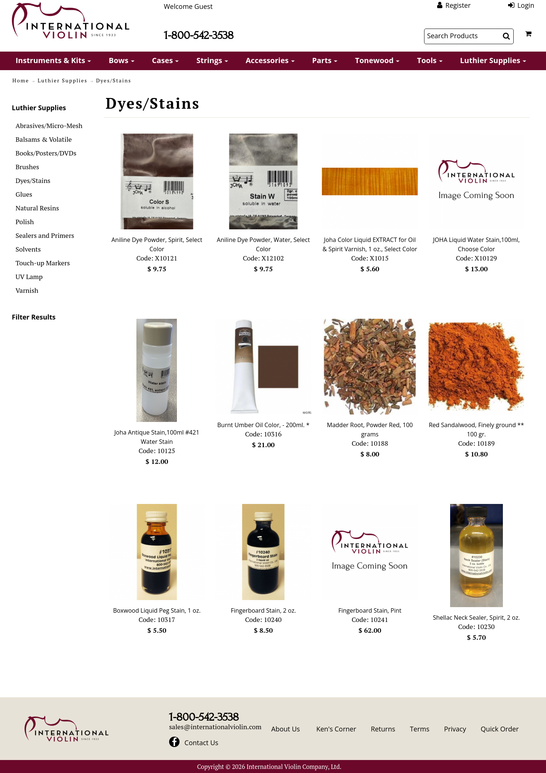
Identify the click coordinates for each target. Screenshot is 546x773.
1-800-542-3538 (199, 35)
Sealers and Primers (45, 235)
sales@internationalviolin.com (215, 726)
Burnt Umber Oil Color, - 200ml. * (263, 425)
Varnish (27, 290)
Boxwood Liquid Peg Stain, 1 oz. (157, 610)
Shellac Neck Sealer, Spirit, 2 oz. (476, 617)
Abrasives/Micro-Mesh (49, 125)
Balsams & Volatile (44, 139)
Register (458, 5)
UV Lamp (29, 276)
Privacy (455, 728)
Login (525, 5)
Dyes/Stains (33, 180)
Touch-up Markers (43, 262)
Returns (383, 728)
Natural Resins (37, 207)
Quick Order (499, 728)
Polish (25, 221)
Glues (24, 194)
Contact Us (201, 742)
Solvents (28, 249)
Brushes (27, 166)
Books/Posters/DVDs (46, 152)
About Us (285, 728)
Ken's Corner (336, 728)
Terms (420, 728)
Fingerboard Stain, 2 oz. (263, 610)
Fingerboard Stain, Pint (369, 610)
